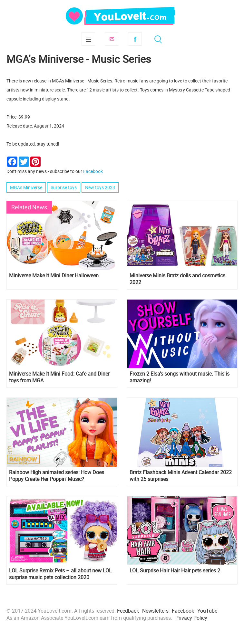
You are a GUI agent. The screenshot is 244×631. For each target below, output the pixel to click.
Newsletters (155, 610)
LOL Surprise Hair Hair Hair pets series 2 (175, 570)
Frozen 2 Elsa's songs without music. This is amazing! (179, 377)
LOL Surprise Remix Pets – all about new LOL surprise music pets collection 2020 (60, 574)
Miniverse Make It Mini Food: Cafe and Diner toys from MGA (59, 377)
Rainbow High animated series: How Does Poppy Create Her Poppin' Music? (56, 476)
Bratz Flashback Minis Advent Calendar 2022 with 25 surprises (181, 476)
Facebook (135, 39)
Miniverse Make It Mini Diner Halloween (54, 275)
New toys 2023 (100, 187)
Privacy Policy (191, 617)
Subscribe (111, 39)
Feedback (128, 610)
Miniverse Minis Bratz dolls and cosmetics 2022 (177, 279)
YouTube (207, 610)
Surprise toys (64, 187)
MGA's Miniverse (26, 187)
